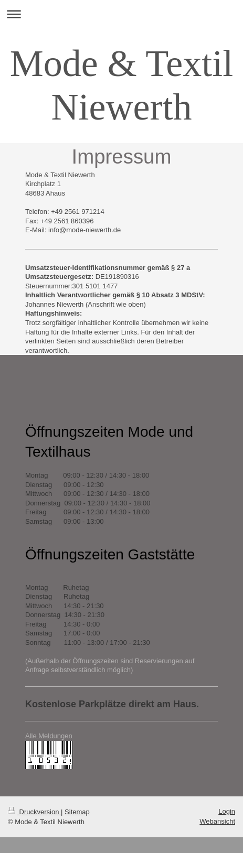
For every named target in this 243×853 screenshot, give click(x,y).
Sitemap (77, 812)
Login (226, 811)
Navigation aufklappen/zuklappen (121, 14)
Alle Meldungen (48, 736)
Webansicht (217, 821)
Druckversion (34, 812)
